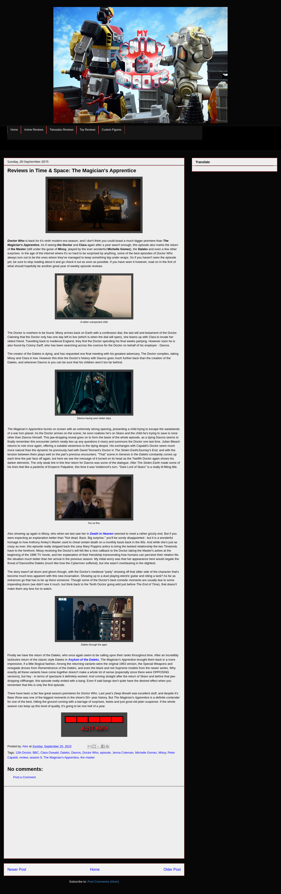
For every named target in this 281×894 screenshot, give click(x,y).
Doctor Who (90, 752)
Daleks (65, 752)
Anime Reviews (33, 129)
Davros (76, 752)
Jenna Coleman (123, 752)
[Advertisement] (94, 822)
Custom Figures (111, 129)
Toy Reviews (87, 129)
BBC (36, 752)
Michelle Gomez (146, 752)
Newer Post (16, 869)
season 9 (35, 757)
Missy (162, 752)
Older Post (172, 869)
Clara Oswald (49, 752)
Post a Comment (24, 777)
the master (88, 757)
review (23, 757)
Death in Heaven (101, 533)
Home (14, 129)
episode (105, 752)
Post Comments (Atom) (103, 881)
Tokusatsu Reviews (62, 129)
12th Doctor (23, 752)
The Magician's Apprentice (61, 757)
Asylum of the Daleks (83, 659)
